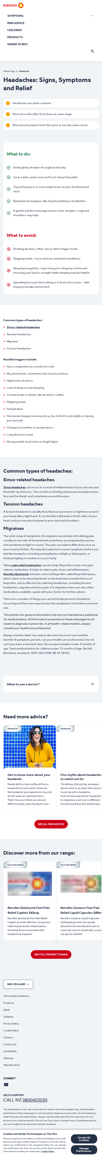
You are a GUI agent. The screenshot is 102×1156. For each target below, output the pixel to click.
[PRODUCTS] (15, 37)
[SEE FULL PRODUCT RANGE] (51, 954)
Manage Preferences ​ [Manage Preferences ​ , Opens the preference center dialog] (84, 1150)
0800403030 (34, 1100)
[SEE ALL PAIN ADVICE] (51, 824)
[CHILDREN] (14, 30)
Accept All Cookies (84, 1139)
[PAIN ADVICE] (15, 23)
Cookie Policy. (48, 1151)
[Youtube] (6, 1084)
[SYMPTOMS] (51, 15)
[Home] (13, 5)
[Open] (92, 51)
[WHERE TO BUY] (17, 44)
